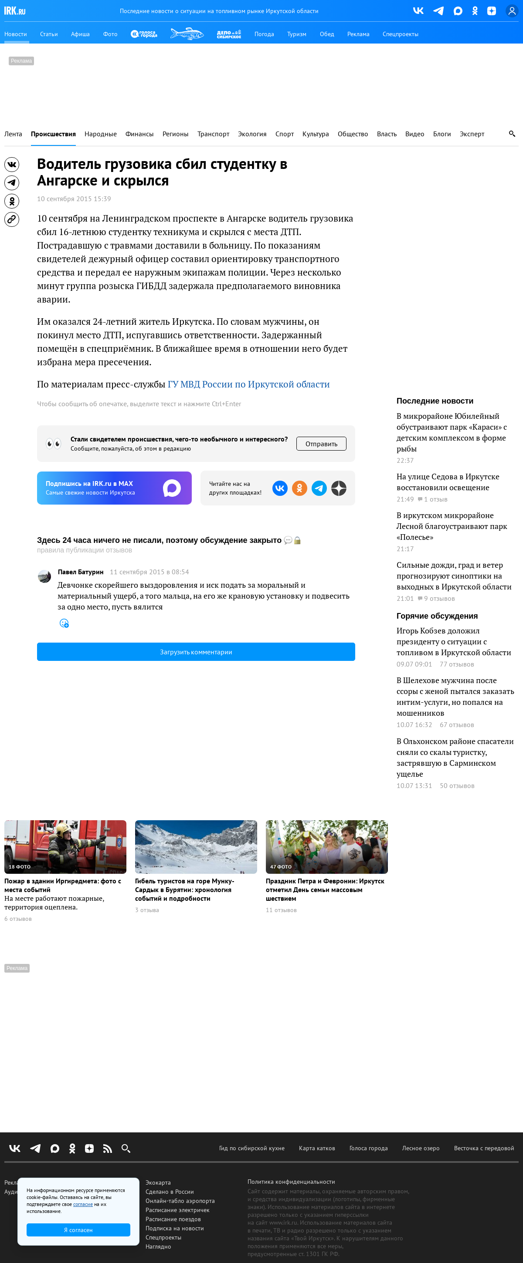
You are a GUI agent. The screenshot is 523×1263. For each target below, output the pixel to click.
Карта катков (317, 1148)
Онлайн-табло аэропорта (180, 1201)
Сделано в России (170, 1192)
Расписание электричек (178, 1210)
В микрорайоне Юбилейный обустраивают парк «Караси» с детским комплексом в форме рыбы (452, 432)
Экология (252, 134)
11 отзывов (281, 910)
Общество (353, 134)
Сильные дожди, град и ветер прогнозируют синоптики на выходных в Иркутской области (454, 575)
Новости (15, 34)
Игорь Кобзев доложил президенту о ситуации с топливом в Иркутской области (454, 641)
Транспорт (213, 134)
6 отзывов (18, 919)
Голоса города (369, 1148)
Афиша (80, 34)
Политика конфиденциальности (291, 1182)
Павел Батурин (81, 572)
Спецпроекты (400, 34)
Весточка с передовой (484, 1148)
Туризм (296, 34)
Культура (315, 134)
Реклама (358, 34)
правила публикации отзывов (84, 550)
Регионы (176, 134)
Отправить (321, 443)
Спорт (284, 134)
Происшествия (53, 134)
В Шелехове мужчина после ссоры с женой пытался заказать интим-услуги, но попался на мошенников (455, 696)
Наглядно (158, 1246)
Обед (327, 34)
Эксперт (472, 134)
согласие (83, 1204)
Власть (387, 134)
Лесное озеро (421, 1148)
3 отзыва (147, 910)
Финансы (140, 134)
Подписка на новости (175, 1228)
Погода (264, 34)
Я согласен (78, 1230)
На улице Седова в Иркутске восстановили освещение (448, 481)
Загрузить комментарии (196, 651)
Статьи (49, 34)
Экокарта (158, 1182)
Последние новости (435, 401)
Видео (415, 134)
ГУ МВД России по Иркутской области (249, 384)
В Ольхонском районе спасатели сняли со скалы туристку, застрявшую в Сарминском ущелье (455, 757)
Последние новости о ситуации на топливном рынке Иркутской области (219, 11)
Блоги (442, 134)
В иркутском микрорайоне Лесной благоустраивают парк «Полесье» (452, 526)
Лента (13, 134)
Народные (101, 134)
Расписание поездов (173, 1219)
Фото (110, 34)
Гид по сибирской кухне (252, 1148)
